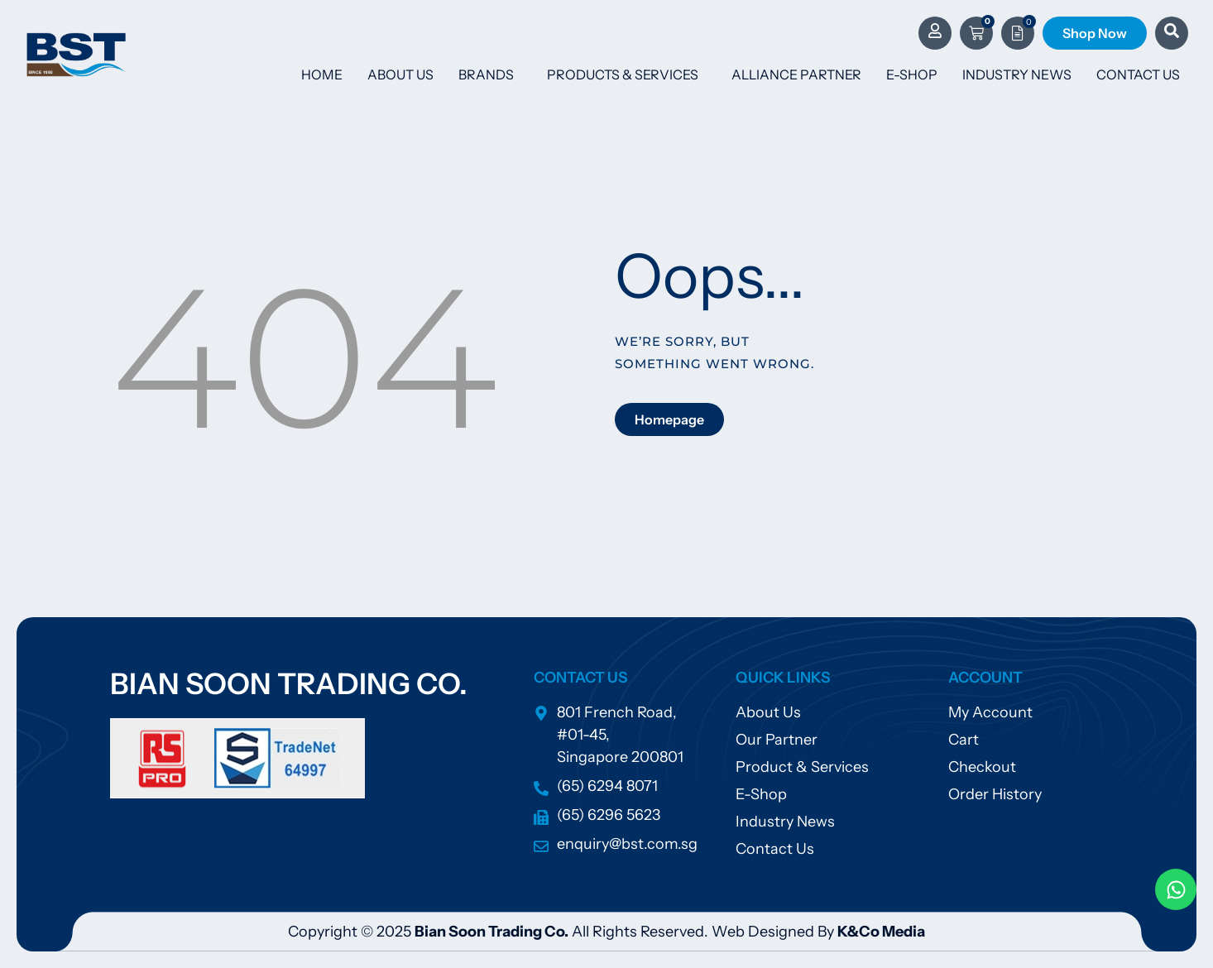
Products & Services (627, 74)
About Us (400, 74)
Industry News (1017, 74)
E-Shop (911, 74)
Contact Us (1138, 74)
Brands (490, 74)
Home (322, 74)
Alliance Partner (796, 74)
